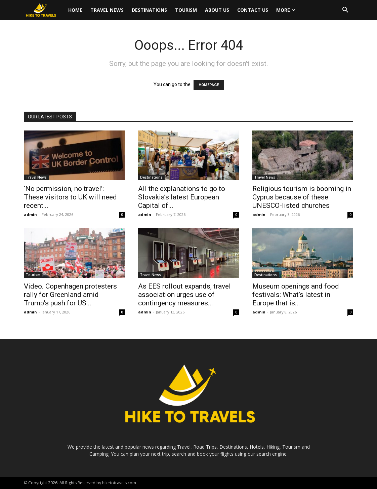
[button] (345, 10)
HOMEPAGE (209, 85)
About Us (217, 10)
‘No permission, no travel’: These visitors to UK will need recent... (70, 197)
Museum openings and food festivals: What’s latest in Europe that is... (295, 294)
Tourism (186, 10)
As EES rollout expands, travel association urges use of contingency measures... (184, 294)
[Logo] (44, 10)
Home (75, 10)
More (285, 10)
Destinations (149, 10)
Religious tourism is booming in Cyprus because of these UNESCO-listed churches (301, 197)
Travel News (107, 10)
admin (30, 214)
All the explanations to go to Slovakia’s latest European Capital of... (181, 197)
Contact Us (252, 10)
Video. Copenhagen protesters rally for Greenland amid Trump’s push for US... (70, 294)
